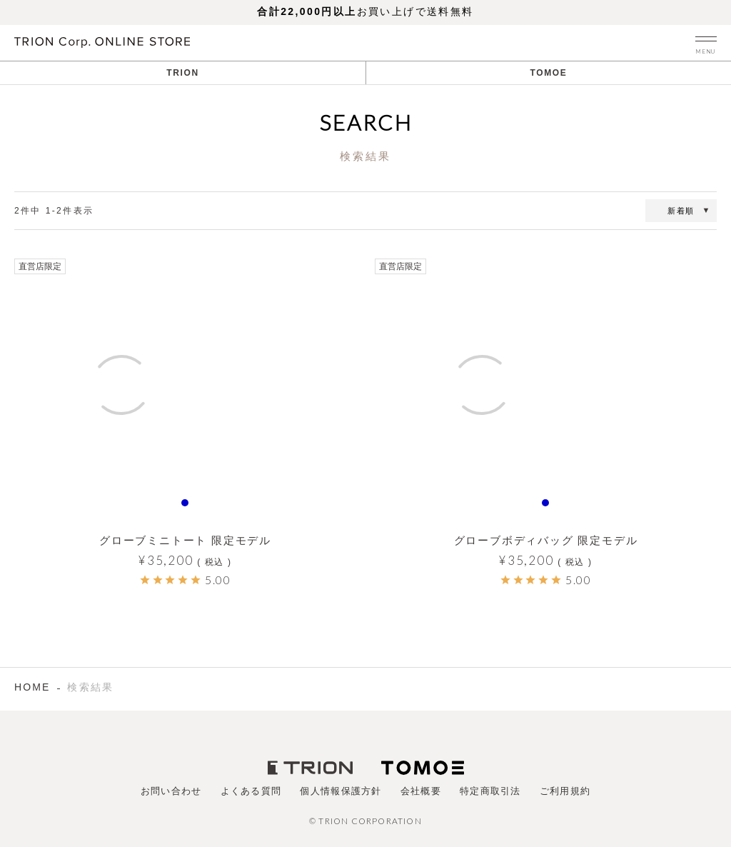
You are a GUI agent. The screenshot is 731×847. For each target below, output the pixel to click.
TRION (182, 73)
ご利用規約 (565, 791)
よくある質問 (251, 791)
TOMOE (549, 73)
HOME (32, 687)
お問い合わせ (171, 791)
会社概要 (420, 791)
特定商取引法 (490, 791)
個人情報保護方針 (340, 791)
